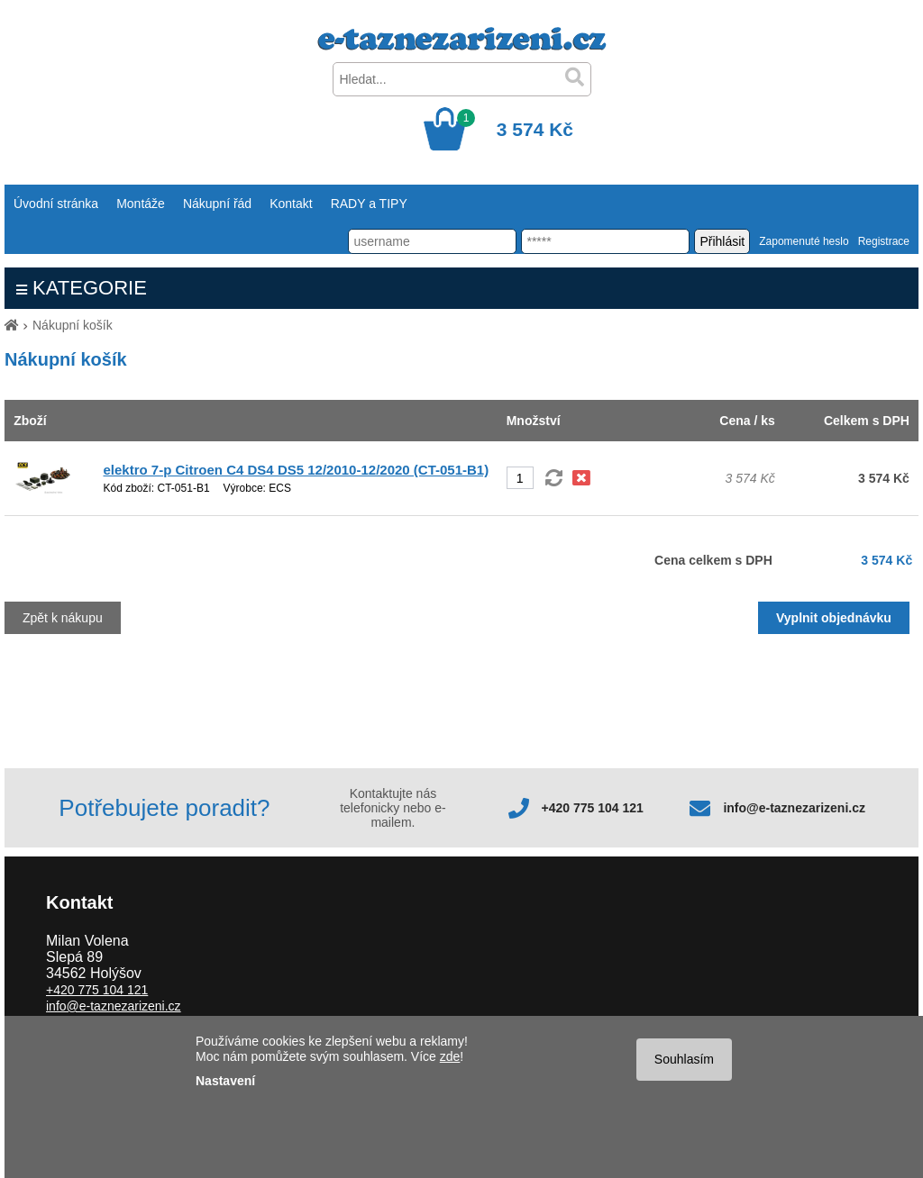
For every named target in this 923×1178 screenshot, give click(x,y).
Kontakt (291, 203)
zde (450, 1056)
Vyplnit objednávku (833, 618)
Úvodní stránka (56, 203)
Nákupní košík (72, 325)
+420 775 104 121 (593, 808)
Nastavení (225, 1081)
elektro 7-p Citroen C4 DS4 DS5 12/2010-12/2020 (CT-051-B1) (296, 469)
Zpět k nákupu (63, 618)
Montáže (140, 203)
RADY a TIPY (369, 203)
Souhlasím (684, 1059)
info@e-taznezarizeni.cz (794, 808)
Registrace (883, 241)
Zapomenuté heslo (803, 241)
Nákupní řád (217, 203)
